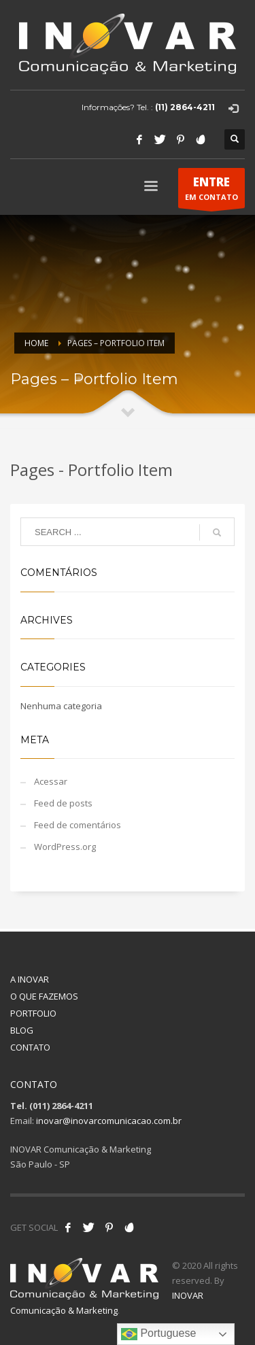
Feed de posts (63, 803)
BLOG (21, 1030)
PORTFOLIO (33, 1013)
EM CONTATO (211, 191)
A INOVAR (29, 979)
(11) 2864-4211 (185, 107)
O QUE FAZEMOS (44, 996)
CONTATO (30, 1047)
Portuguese (158, 1334)
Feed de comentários (77, 825)
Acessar (50, 781)
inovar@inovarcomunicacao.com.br (109, 1120)
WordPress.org (65, 846)
